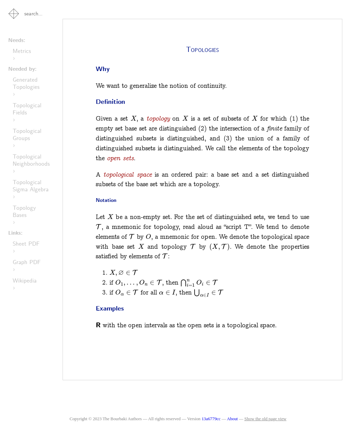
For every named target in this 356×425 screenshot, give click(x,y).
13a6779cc (210, 418)
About (233, 418)
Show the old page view (266, 418)
